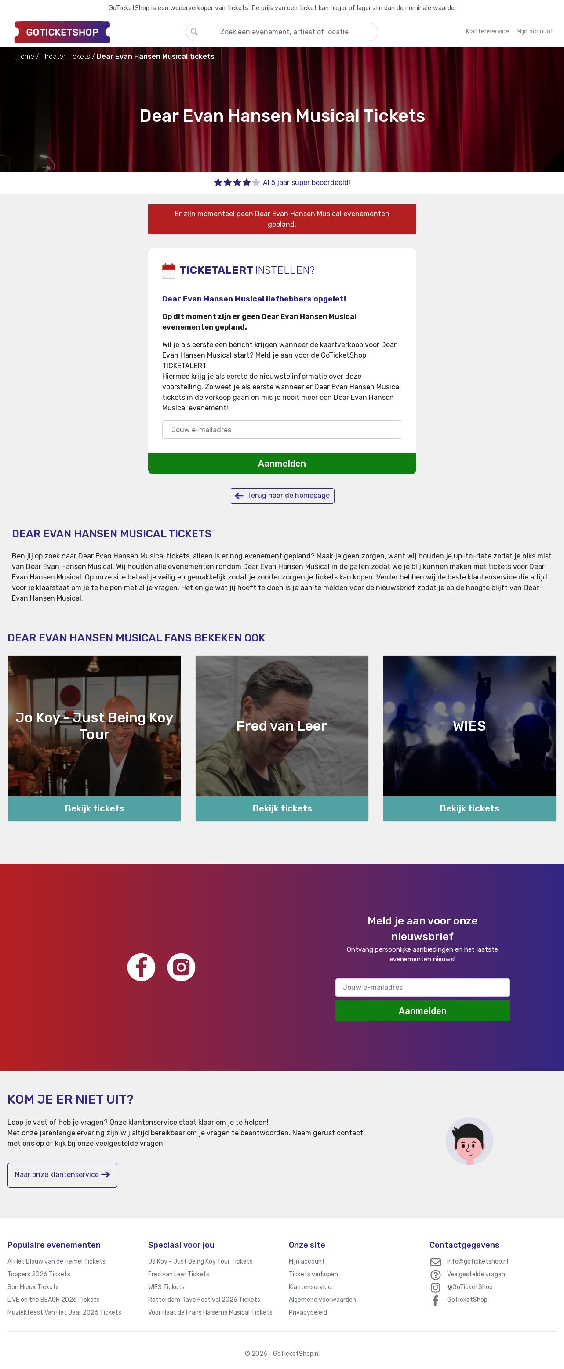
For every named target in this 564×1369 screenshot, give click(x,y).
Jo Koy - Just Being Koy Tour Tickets (200, 1261)
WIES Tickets (166, 1287)
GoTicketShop (467, 1300)
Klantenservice (310, 1287)
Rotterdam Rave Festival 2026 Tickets (204, 1300)
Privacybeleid (308, 1312)
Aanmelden (282, 463)
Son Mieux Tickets (33, 1287)
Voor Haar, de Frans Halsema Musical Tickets (210, 1312)
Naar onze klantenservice (62, 1174)
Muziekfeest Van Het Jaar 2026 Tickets (64, 1312)
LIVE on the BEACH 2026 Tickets (53, 1300)
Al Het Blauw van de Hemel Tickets (56, 1261)
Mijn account (307, 1261)
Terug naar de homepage (282, 495)
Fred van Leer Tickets (178, 1274)
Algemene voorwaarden (322, 1300)
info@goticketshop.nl (477, 1261)
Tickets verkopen (313, 1274)
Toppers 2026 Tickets (38, 1274)
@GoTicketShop (470, 1287)
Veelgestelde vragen (476, 1274)
